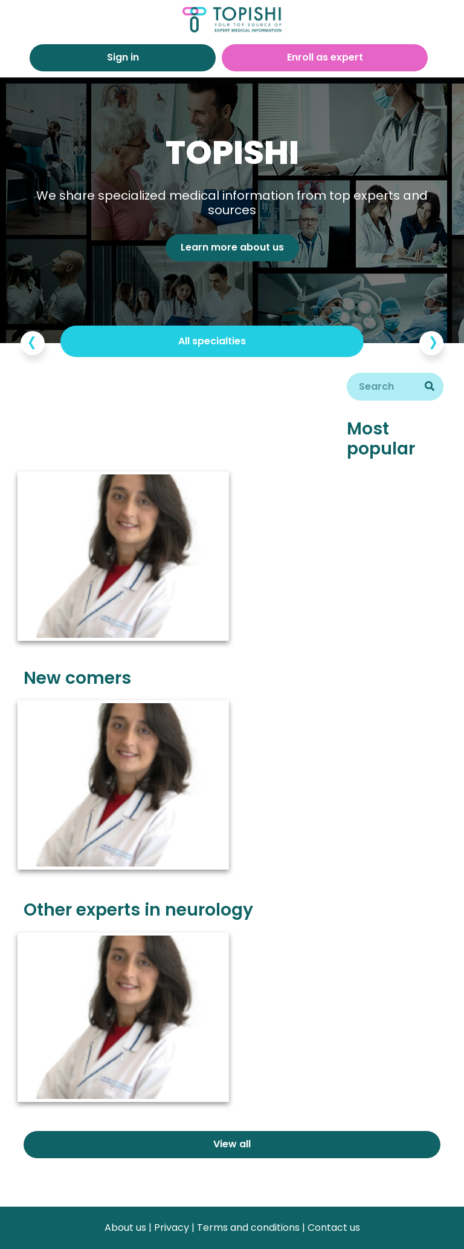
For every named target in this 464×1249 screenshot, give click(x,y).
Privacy (171, 1227)
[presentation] (33, 343)
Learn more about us (232, 247)
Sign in (123, 57)
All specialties (212, 341)
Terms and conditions (248, 1227)
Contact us (334, 1227)
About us (125, 1227)
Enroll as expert (325, 57)
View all (232, 1144)
